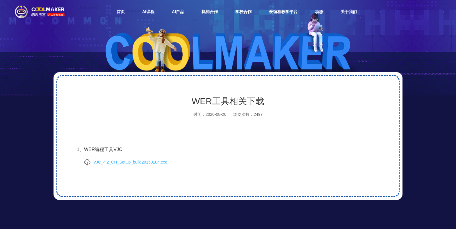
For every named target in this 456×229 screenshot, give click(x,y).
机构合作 (210, 11)
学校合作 (243, 11)
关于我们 (349, 11)
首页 (121, 11)
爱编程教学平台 (283, 11)
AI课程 (148, 11)
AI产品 (178, 11)
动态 (319, 11)
